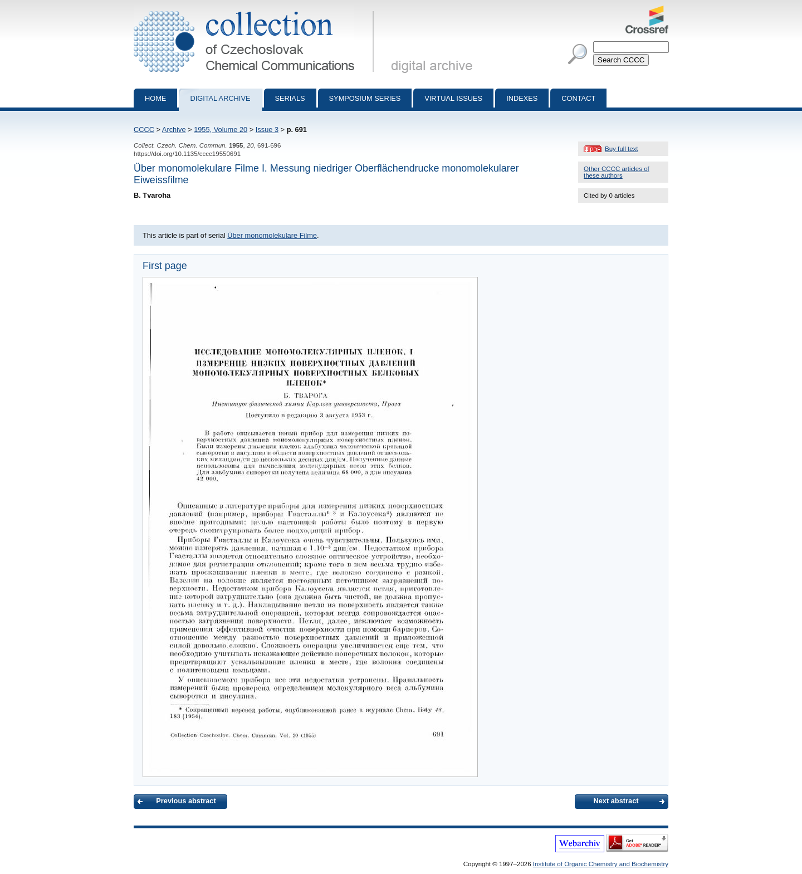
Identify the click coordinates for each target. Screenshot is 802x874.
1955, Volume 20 (220, 129)
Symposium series (365, 98)
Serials (290, 98)
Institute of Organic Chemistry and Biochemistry (600, 864)
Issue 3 (267, 129)
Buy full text (621, 148)
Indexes (521, 98)
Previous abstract (186, 801)
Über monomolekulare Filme (272, 235)
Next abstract (615, 801)
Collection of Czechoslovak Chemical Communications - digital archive (256, 10)
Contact (578, 98)
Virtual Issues (453, 98)
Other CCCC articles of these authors (616, 172)
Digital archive (220, 98)
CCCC (144, 129)
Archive (174, 129)
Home (155, 98)
